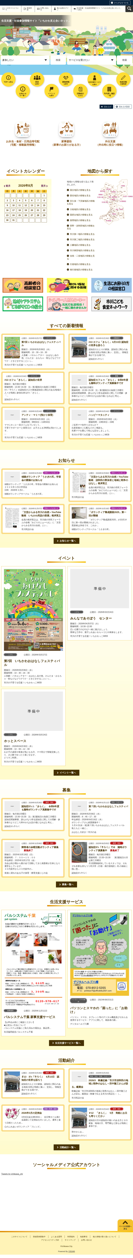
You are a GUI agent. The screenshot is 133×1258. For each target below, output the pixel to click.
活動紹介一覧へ (68, 1147)
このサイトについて (12, 9)
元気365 (71, 1251)
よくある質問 (56, 1237)
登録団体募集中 (39, 1237)
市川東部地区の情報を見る (82, 250)
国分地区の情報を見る (80, 190)
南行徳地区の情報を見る (81, 270)
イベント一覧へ (68, 772)
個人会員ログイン (63, 9)
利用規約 (71, 1237)
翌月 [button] (43, 186)
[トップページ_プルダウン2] (91, 60)
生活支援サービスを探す (94, 83)
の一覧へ (23, 94)
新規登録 (29, 9)
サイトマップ (70, 1240)
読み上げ (107, 107)
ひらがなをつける (121, 3)
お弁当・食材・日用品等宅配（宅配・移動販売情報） (22, 143)
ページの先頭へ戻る (125, 1227)
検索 (58, 60)
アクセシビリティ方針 (50, 1240)
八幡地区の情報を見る (80, 245)
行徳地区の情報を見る (80, 264)
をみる (80, 94)
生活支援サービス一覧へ (68, 1043)
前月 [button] (8, 186)
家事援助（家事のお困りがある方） (66, 143)
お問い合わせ (44, 9)
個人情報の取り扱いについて (104, 1237)
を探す (37, 83)
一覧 (109, 94)
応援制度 (123, 83)
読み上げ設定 (124, 107)
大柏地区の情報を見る (80, 209)
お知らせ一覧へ (68, 541)
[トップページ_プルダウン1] (25, 60)
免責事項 (83, 1237)
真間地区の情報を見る (80, 220)
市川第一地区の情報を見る (82, 234)
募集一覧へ (68, 884)
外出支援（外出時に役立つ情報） (110, 143)
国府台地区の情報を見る (81, 215)
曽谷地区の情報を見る (80, 195)
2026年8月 (25, 185)
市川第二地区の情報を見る (82, 239)
